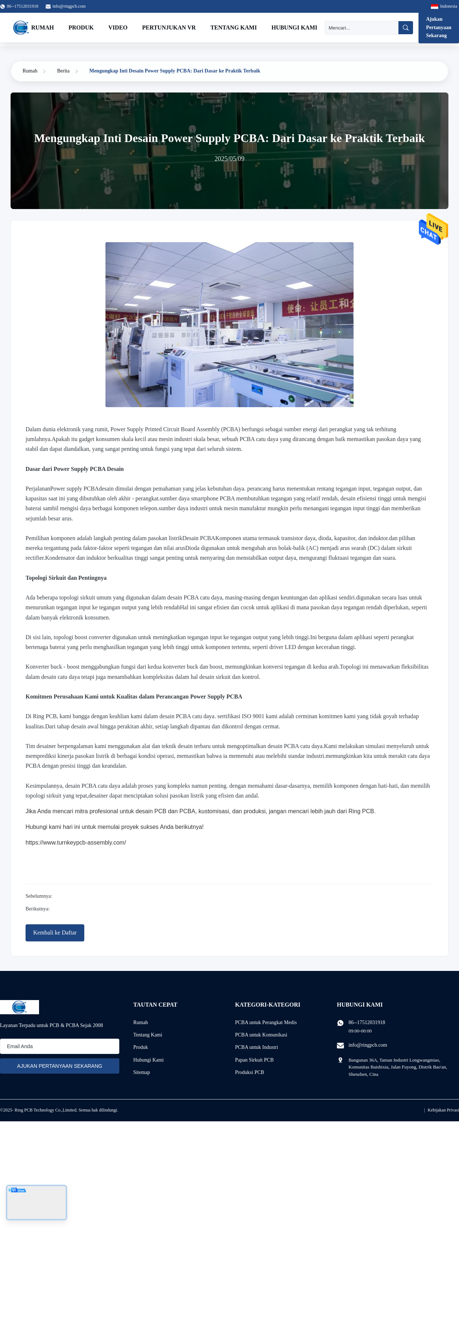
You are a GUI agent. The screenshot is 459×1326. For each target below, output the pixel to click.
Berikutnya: (38, 909)
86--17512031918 (366, 1022)
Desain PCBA (198, 538)
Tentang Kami (234, 27)
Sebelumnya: (39, 896)
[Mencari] (361, 28)
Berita (63, 71)
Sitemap (141, 1072)
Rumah (42, 27)
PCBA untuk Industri (256, 1047)
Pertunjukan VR (169, 27)
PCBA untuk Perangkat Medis (266, 1022)
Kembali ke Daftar (55, 932)
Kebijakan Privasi (443, 1110)
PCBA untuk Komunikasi (261, 1035)
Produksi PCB (249, 1072)
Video (117, 27)
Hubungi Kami (294, 27)
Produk (81, 27)
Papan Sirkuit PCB (254, 1060)
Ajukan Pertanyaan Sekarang (438, 27)
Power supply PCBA (74, 488)
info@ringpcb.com (69, 6)
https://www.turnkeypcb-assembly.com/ (76, 842)
